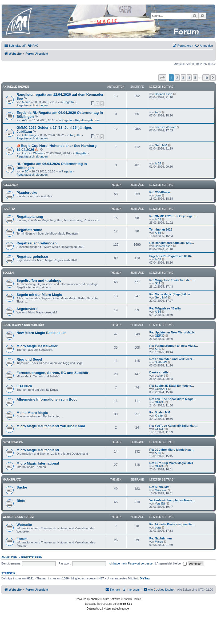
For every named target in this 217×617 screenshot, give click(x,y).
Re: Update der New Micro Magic (172, 332)
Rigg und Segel (29, 359)
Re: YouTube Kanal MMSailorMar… (173, 425)
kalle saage (29, 135)
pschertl (160, 375)
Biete (21, 501)
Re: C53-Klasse (160, 192)
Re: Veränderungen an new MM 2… (173, 345)
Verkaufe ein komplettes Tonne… (172, 500)
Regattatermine (29, 230)
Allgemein (10, 184)
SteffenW (161, 362)
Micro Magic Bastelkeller (37, 346)
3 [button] (183, 77)
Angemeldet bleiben (171, 563)
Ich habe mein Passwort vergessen (131, 563)
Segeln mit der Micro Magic (39, 295)
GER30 (159, 335)
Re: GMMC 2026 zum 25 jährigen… (173, 216)
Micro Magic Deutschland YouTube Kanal (51, 426)
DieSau (145, 578)
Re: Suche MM (159, 487)
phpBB (95, 599)
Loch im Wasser (165, 127)
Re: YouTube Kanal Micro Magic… (172, 399)
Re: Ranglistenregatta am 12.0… (171, 242)
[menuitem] (33, 45)
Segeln (8, 272)
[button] (162, 77)
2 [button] (177, 77)
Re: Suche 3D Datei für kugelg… (171, 385)
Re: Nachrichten (160, 538)
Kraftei (159, 415)
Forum (22, 539)
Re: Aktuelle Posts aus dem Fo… (172, 524)
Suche (22, 487)
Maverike (161, 490)
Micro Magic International (38, 463)
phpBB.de (126, 603)
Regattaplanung (30, 217)
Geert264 (161, 388)
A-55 (25, 120)
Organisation (13, 442)
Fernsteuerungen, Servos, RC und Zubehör (53, 373)
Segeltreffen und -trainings (39, 281)
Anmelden (9, 557)
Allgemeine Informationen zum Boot (47, 399)
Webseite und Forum (18, 516)
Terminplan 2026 (160, 229)
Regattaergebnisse (87, 120)
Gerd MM (161, 145)
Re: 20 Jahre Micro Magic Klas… (171, 449)
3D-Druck (24, 386)
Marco (26, 102)
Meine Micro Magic (32, 413)
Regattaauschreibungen (32, 105)
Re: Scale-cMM (159, 412)
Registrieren (31, 557)
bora (158, 195)
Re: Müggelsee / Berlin (165, 308)
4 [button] (189, 77)
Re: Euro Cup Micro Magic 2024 (171, 463)
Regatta (68, 102)
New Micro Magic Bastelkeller (41, 333)
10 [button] (206, 77)
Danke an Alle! (159, 372)
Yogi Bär (160, 503)
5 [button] (195, 77)
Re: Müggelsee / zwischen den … (172, 280)
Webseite (24, 525)
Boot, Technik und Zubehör (23, 325)
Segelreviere (27, 309)
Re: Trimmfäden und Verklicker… (172, 359)
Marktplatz (12, 479)
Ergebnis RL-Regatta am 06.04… (171, 256)
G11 (157, 283)
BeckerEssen (163, 94)
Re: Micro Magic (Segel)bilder (169, 294)
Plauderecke (27, 193)
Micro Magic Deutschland (38, 450)
